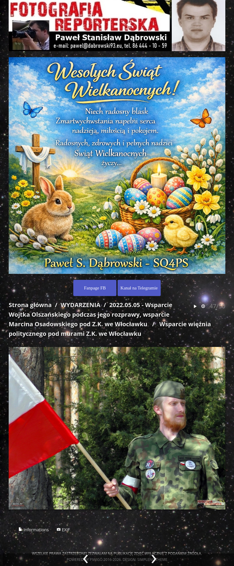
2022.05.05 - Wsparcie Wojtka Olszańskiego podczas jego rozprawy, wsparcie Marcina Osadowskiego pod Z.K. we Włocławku (90, 314)
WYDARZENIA (80, 305)
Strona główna (30, 305)
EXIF (63, 529)
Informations (33, 529)
